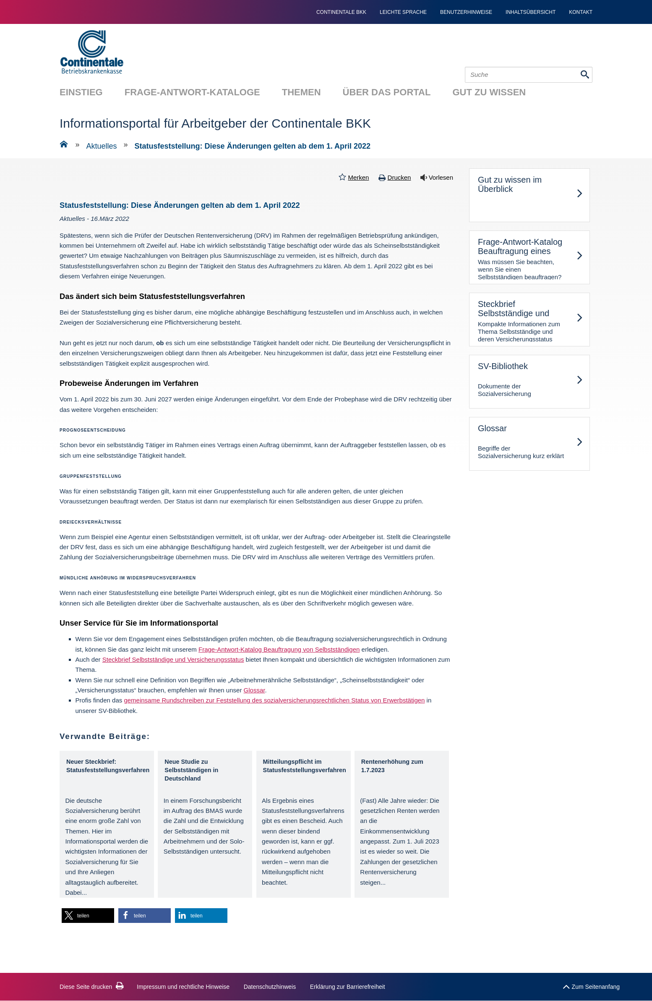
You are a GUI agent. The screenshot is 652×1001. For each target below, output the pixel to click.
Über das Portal (387, 92)
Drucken (399, 177)
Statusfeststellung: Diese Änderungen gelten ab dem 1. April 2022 (252, 146)
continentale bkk (341, 12)
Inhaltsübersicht (531, 12)
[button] (88, 915)
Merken (358, 177)
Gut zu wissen (489, 92)
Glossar (254, 690)
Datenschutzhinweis (270, 986)
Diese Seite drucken (92, 986)
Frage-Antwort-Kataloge (192, 92)
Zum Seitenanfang (591, 985)
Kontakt (580, 12)
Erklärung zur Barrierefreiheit (347, 986)
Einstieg (81, 92)
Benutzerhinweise (466, 12)
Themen (301, 92)
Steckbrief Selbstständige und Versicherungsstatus (173, 659)
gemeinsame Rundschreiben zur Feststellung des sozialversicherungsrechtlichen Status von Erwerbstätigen (274, 700)
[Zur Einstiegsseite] (64, 146)
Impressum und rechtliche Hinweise (183, 986)
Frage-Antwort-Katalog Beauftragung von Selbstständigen (279, 649)
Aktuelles (101, 146)
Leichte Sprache (403, 12)
